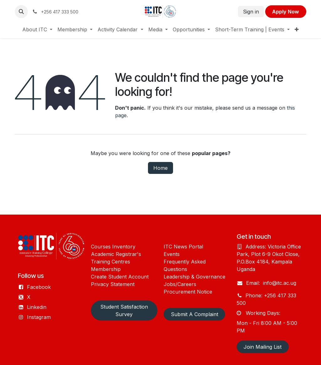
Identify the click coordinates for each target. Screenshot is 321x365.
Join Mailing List (263, 347)
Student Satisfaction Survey (124, 310)
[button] (21, 11)
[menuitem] (37, 29)
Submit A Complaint (194, 314)
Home (160, 168)
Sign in (251, 11)
